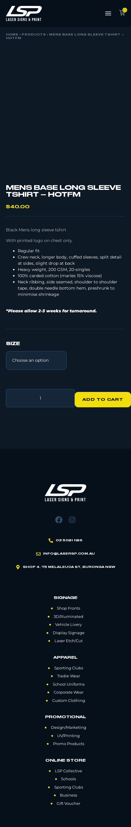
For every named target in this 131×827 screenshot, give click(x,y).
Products (34, 35)
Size (13, 344)
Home (12, 35)
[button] (108, 13)
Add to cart (102, 399)
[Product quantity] (40, 398)
